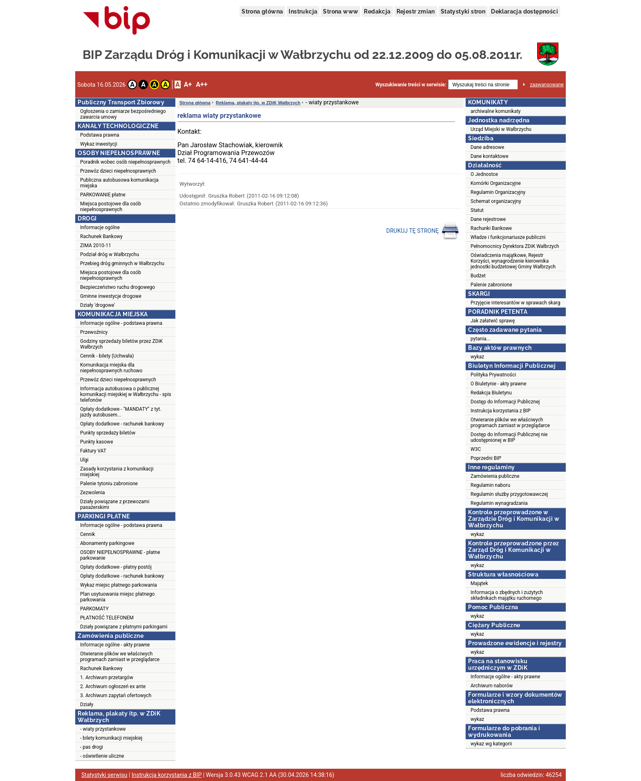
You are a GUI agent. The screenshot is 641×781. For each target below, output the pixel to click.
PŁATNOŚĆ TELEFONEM (107, 618)
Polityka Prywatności (493, 375)
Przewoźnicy (94, 332)
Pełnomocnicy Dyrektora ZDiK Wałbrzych (515, 246)
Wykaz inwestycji (98, 144)
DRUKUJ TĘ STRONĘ (422, 231)
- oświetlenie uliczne (102, 756)
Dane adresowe (487, 147)
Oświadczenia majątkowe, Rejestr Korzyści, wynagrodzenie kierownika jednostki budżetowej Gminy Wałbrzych (513, 261)
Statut (477, 210)
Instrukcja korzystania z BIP (501, 411)
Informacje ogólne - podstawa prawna (121, 323)
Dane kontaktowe (490, 156)
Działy (86, 704)
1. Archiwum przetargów (106, 677)
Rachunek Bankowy (101, 236)
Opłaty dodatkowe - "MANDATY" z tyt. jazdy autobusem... (120, 412)
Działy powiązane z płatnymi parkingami (123, 627)
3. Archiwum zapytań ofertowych (115, 695)
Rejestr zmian (416, 11)
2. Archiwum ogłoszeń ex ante (113, 686)
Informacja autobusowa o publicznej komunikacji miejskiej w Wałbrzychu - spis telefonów (125, 394)
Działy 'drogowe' (97, 305)
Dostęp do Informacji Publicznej (505, 402)
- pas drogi (91, 747)
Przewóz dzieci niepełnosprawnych (118, 171)
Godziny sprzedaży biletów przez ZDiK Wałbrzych (121, 344)
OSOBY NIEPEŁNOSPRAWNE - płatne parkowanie (120, 555)
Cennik (87, 534)
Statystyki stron (463, 11)
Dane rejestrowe (488, 219)
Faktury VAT (93, 451)
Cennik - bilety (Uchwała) (107, 356)
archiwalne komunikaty (496, 111)
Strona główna (262, 11)
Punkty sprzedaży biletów (107, 433)
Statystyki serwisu (104, 775)
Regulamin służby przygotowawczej (509, 494)
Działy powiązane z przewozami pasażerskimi (114, 504)
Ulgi (84, 460)
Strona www (340, 11)
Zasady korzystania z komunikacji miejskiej (116, 471)
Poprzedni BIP (486, 458)
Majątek (479, 583)
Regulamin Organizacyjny (498, 192)
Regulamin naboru (490, 485)
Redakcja (377, 11)
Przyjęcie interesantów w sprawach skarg (515, 303)
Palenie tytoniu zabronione (109, 483)
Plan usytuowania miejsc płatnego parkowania (117, 597)
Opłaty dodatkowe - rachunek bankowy (122, 424)
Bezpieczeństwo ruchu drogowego (117, 287)
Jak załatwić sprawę (493, 321)
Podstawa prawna (99, 135)
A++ (201, 84)
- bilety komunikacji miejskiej (111, 738)
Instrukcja (303, 11)
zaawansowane (547, 85)
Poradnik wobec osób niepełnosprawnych (125, 162)
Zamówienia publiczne (495, 476)
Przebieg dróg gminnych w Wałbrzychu (122, 263)
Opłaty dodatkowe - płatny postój (116, 567)
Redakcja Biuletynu (491, 393)
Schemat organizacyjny (496, 201)
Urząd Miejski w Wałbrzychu (501, 129)
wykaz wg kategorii (491, 744)
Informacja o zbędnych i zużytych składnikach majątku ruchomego (507, 595)
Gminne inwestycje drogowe (110, 296)
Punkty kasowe (96, 442)
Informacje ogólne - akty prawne (115, 645)
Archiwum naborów (492, 686)
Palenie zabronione (491, 285)
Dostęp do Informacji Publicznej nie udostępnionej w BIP (509, 437)
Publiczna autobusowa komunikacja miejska (119, 183)
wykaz (477, 357)
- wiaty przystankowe (103, 729)
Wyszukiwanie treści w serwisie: (410, 85)
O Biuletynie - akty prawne (499, 384)
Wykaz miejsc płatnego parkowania (118, 585)
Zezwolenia (92, 492)
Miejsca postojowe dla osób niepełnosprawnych (110, 206)
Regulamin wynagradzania (499, 503)
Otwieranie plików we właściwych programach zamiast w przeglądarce (119, 656)
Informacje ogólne (100, 227)
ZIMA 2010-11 (95, 245)
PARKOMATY (94, 609)
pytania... (480, 339)
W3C (476, 449)
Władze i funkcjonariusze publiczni (508, 237)
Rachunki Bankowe (491, 228)
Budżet (478, 276)
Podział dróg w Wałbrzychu (109, 254)
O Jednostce (484, 174)
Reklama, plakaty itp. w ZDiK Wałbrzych (258, 102)
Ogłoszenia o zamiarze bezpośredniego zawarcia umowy (123, 114)
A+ (188, 84)
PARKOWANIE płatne (103, 195)
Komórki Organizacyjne (496, 183)
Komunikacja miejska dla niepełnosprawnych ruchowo (111, 368)
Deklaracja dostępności (524, 11)
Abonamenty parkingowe (107, 543)
